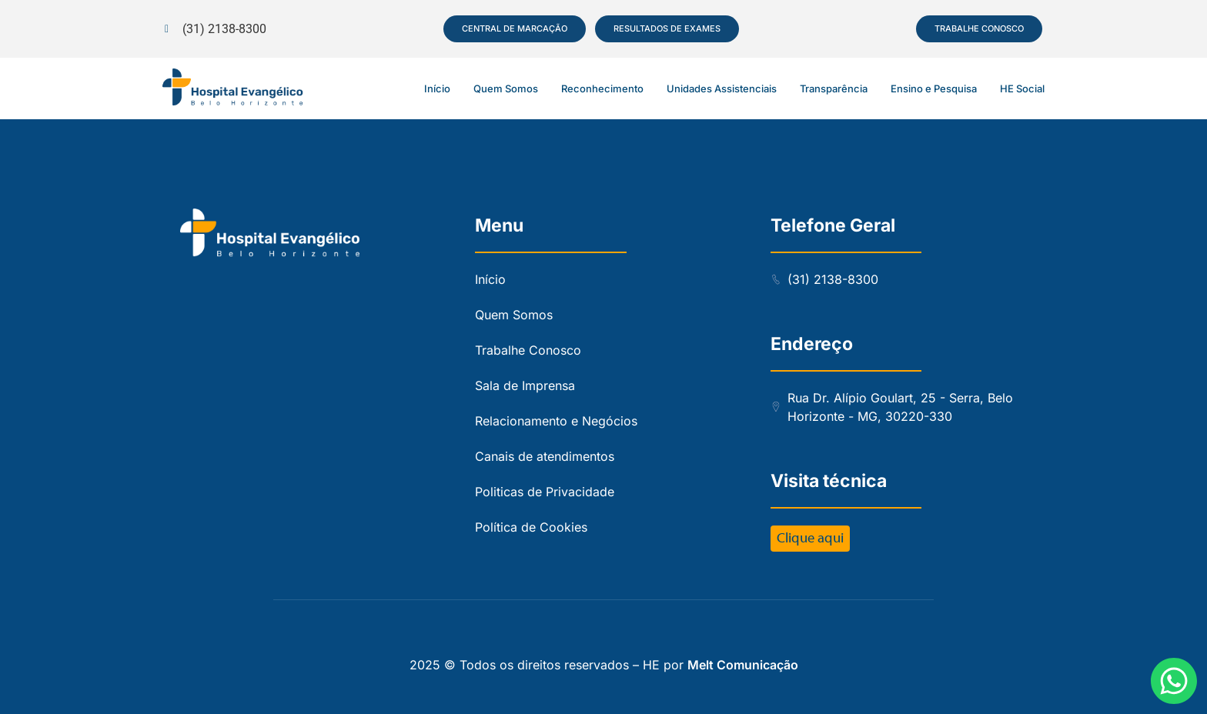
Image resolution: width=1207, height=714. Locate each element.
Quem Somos (505, 88)
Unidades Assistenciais (722, 88)
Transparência (834, 88)
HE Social (1022, 88)
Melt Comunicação (742, 664)
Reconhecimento (602, 88)
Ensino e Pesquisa (934, 88)
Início (437, 88)
